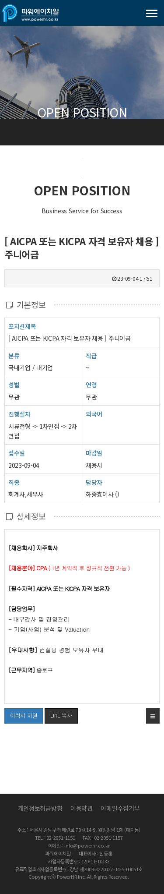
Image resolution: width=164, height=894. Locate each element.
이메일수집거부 (120, 808)
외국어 (94, 414)
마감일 (94, 453)
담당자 (94, 482)
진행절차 (19, 413)
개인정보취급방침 (40, 808)
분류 (13, 355)
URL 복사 (61, 715)
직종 (13, 482)
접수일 (16, 452)
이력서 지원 (20, 714)
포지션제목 (22, 326)
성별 (13, 384)
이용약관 (81, 808)
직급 (91, 355)
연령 (91, 384)
